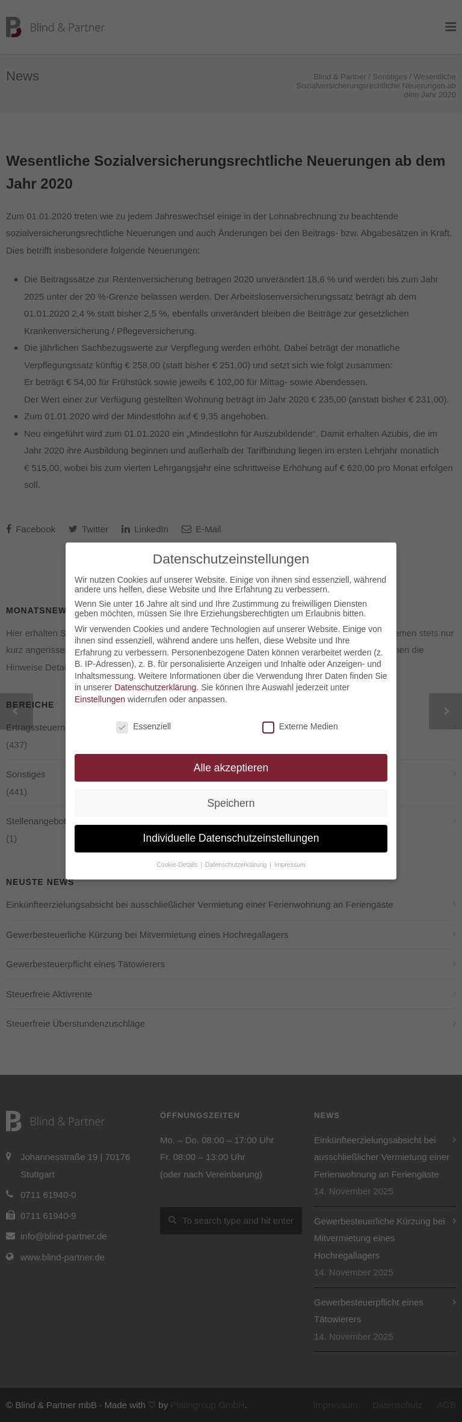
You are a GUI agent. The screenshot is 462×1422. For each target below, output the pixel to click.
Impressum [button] (290, 864)
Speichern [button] (231, 803)
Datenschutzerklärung (155, 687)
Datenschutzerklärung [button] (236, 864)
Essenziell (143, 726)
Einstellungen (100, 699)
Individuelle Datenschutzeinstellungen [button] (231, 838)
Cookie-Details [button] (177, 864)
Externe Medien (300, 726)
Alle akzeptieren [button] (231, 768)
